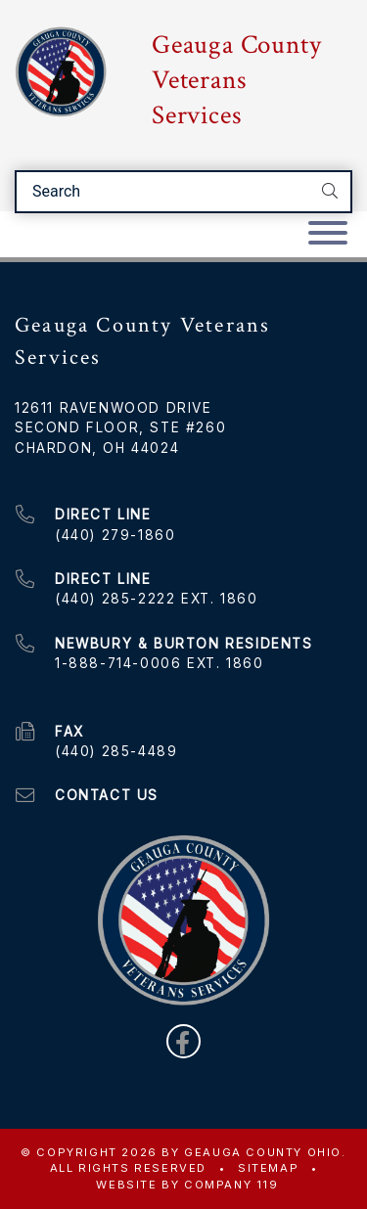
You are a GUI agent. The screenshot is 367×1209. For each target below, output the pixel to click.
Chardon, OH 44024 (97, 448)
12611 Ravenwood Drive (113, 408)
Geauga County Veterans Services (236, 80)
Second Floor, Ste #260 (120, 427)
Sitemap (268, 1168)
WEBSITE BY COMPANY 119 (187, 1184)
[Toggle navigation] (327, 234)
